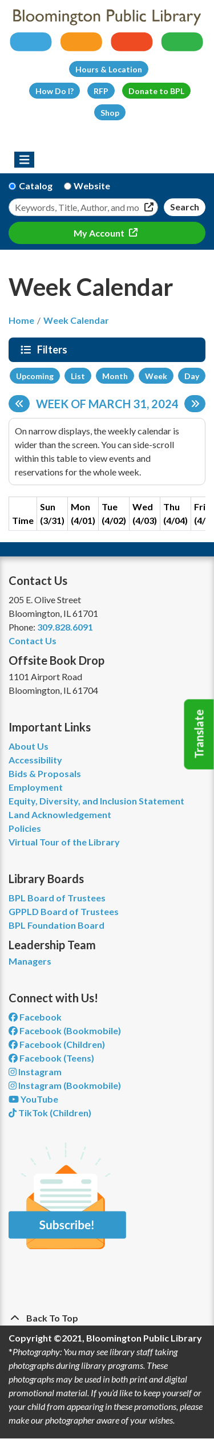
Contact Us (32, 640)
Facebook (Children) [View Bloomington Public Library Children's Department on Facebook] (57, 1044)
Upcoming (35, 376)
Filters (53, 349)
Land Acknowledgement (60, 814)
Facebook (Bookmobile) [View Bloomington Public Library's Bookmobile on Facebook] (65, 1030)
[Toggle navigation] (24, 160)
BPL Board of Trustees (57, 897)
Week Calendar (76, 320)
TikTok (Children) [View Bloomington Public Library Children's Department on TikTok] (50, 1112)
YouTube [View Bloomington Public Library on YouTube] (33, 1099)
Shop (109, 112)
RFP (101, 91)
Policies (25, 828)
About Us (29, 746)
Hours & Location (108, 69)
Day (191, 376)
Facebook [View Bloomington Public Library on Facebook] (35, 1016)
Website (92, 185)
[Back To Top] (107, 1318)
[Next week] (194, 403)
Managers (30, 961)
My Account (100, 232)
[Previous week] (19, 403)
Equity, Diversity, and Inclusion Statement (96, 800)
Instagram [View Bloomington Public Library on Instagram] (35, 1071)
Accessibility (35, 759)
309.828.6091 (65, 626)
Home (21, 320)
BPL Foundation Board (56, 925)
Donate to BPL (156, 91)
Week (156, 376)
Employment (36, 787)
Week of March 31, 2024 (107, 403)
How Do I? (54, 91)
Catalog (36, 185)
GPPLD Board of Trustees (64, 911)
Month (115, 376)
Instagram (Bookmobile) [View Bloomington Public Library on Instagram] (65, 1085)
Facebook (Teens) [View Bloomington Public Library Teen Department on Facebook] (51, 1057)
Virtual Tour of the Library (64, 841)
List (78, 376)
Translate (199, 734)
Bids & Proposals (45, 773)
